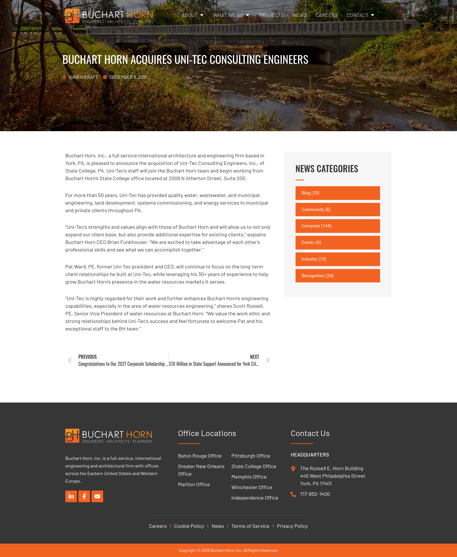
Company (311, 226)
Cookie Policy (189, 526)
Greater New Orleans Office (201, 470)
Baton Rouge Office (200, 455)
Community (313, 209)
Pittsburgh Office (250, 455)
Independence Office (254, 497)
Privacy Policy (292, 526)
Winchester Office (251, 487)
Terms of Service (250, 526)
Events (308, 242)
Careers (158, 526)
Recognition (313, 275)
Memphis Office (249, 476)
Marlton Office (194, 484)
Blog (306, 193)
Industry (309, 259)
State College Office (253, 466)
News (218, 526)
